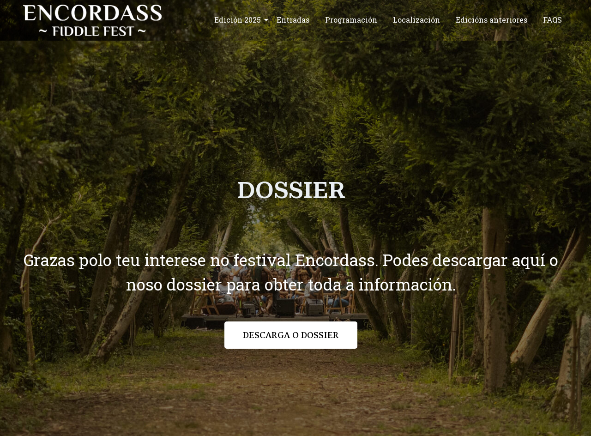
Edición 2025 (239, 19)
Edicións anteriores (491, 19)
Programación (351, 19)
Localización (416, 19)
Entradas (293, 19)
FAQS (552, 19)
